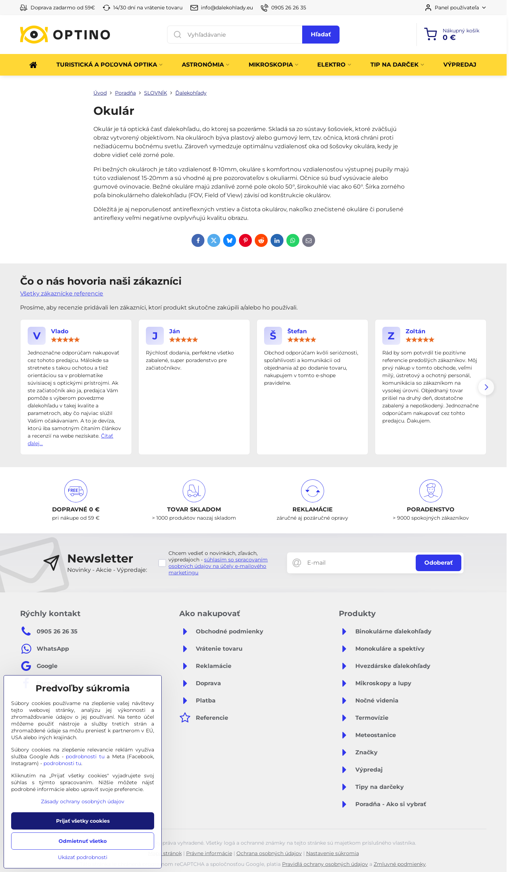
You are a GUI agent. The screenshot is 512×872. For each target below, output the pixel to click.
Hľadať (321, 34)
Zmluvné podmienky (400, 864)
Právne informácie (209, 853)
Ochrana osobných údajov (269, 853)
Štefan (297, 331)
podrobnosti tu (85, 756)
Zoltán (415, 331)
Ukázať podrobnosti (82, 857)
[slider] (65, 340)
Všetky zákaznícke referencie (61, 293)
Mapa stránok (165, 853)
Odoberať (438, 562)
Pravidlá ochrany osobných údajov (325, 864)
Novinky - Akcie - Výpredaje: (107, 569)
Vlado (59, 331)
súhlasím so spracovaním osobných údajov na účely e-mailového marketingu (218, 566)
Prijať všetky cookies (83, 821)
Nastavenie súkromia (332, 853)
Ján (174, 331)
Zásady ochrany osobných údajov (82, 801)
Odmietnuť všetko (83, 841)
